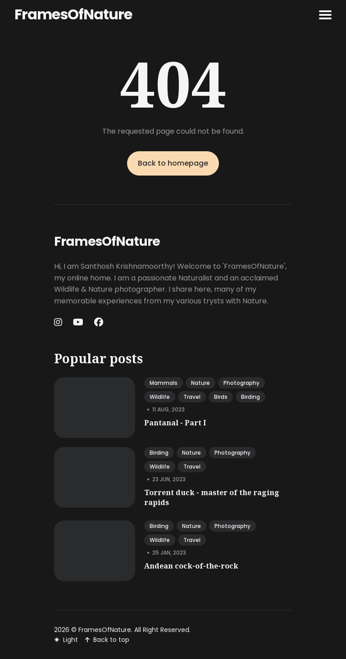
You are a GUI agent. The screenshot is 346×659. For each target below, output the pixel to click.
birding (250, 397)
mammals (164, 383)
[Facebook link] (98, 322)
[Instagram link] (59, 322)
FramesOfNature (73, 14)
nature (200, 383)
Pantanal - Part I (175, 423)
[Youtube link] (78, 322)
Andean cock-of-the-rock (191, 566)
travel (191, 397)
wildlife (160, 397)
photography (241, 383)
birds (221, 397)
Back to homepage (173, 163)
